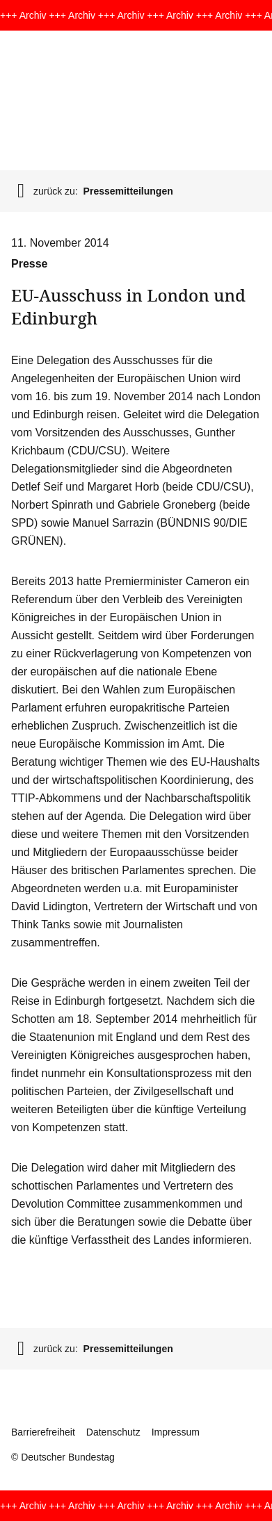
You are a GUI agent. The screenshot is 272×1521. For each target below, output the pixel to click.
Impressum (176, 1432)
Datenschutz (113, 1432)
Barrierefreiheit (43, 1432)
